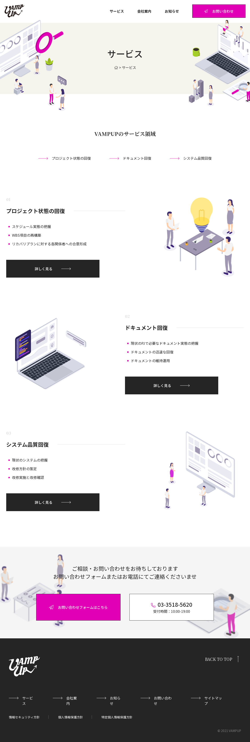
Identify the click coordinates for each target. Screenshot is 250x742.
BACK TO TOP (218, 659)
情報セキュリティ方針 (24, 717)
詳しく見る (43, 268)
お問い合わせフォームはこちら (78, 607)
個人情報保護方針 (70, 717)
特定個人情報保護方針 (117, 717)
